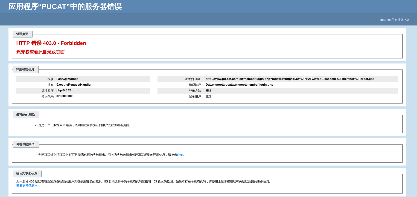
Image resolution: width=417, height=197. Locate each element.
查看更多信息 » (26, 185)
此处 (180, 154)
